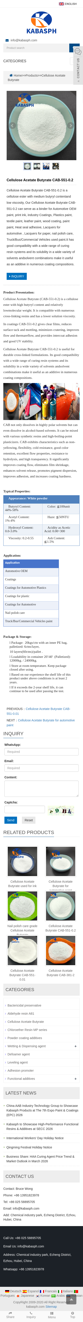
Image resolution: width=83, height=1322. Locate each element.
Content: (10, 777)
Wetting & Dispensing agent (27, 1046)
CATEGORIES (14, 61)
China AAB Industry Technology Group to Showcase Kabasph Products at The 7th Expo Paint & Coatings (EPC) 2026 (42, 1110)
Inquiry (31, 1315)
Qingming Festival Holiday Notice (29, 1147)
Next (70, 125)
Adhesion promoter (21, 1070)
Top (72, 1315)
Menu (52, 1315)
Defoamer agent (19, 1054)
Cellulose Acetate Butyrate (26, 1021)
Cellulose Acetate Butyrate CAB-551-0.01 (23, 975)
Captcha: (11, 802)
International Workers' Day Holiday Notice (35, 1138)
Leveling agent (18, 1062)
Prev (12, 125)
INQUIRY (16, 276)
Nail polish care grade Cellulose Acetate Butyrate (22, 930)
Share (10, 1315)
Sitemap (51, 1306)
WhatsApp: (12, 744)
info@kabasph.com (24, 40)
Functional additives (21, 1078)
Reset (29, 820)
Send (10, 820)
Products (32, 75)
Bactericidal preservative (24, 1005)
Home (18, 75)
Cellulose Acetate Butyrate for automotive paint (61, 886)
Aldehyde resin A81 (21, 1013)
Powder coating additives (25, 1038)
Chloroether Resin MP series (27, 1030)
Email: (9, 761)
